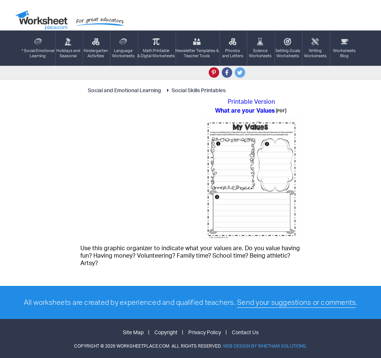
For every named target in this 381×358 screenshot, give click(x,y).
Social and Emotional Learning (125, 90)
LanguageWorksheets (123, 48)
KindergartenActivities (96, 48)
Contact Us (245, 332)
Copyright (165, 332)
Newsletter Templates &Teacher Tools (197, 48)
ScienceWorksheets (260, 48)
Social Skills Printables (195, 90)
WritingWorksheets (315, 48)
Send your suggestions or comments (296, 302)
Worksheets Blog (344, 48)
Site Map (133, 332)
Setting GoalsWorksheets (287, 48)
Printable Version (251, 101)
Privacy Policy (204, 332)
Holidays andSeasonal (68, 48)
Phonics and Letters (232, 48)
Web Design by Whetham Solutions (264, 346)
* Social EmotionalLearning (38, 48)
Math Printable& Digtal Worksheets (156, 48)
